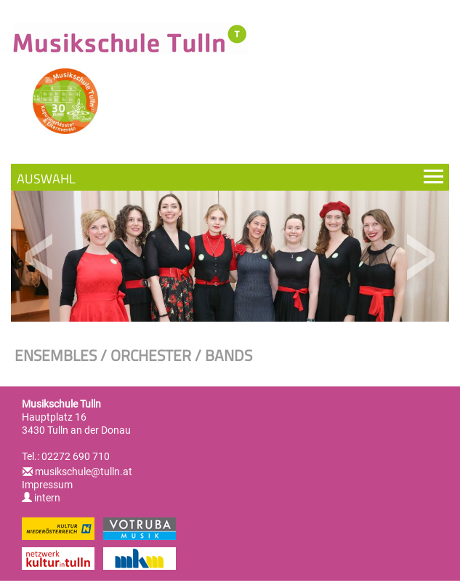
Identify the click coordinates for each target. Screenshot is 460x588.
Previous (39, 257)
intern (41, 498)
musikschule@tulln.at (83, 471)
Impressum (47, 484)
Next (420, 257)
